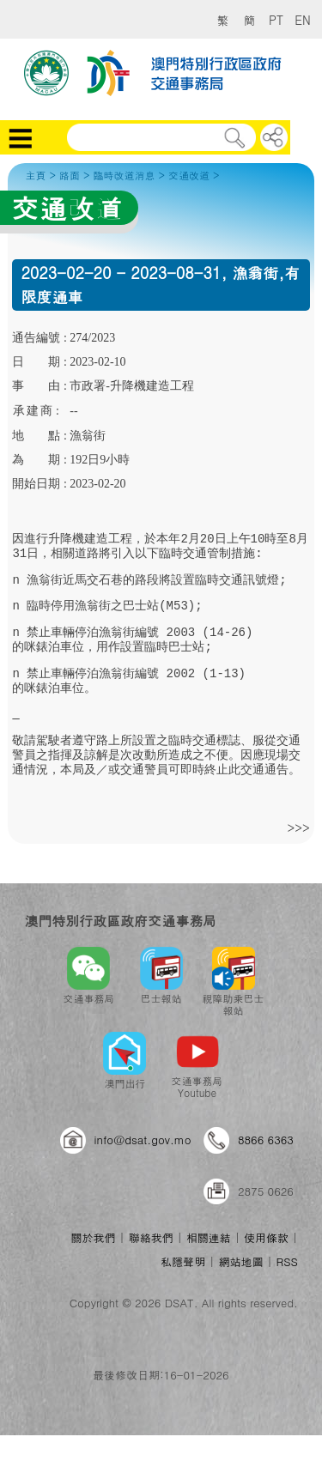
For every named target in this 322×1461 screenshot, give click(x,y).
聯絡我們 (151, 1237)
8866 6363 (266, 1139)
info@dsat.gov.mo (142, 1139)
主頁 (35, 174)
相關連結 (208, 1237)
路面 (69, 174)
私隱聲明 (183, 1261)
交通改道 (189, 174)
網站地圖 (240, 1261)
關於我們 (92, 1237)
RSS (287, 1261)
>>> (298, 827)
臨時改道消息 (124, 174)
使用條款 (266, 1237)
